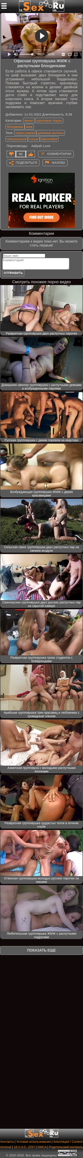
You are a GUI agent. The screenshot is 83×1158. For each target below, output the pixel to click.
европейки (49, 139)
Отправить (13, 273)
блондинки (15, 127)
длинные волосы (51, 133)
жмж (29, 127)
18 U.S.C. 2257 (24, 1147)
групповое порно (49, 120)
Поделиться (26, 162)
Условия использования (33, 1141)
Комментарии (59, 153)
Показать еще (41, 950)
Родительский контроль (66, 1147)
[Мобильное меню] (4, 5)
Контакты (7, 1141)
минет (29, 120)
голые (33, 139)
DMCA (41, 1147)
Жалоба (58, 162)
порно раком (25, 133)
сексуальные (17, 139)
